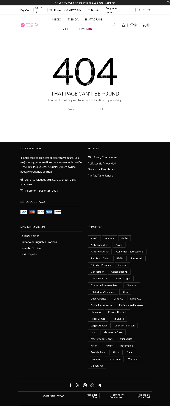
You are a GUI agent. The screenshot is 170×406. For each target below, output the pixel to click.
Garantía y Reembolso (101, 169)
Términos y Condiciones (102, 157)
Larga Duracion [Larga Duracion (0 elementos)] (99, 325)
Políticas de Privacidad (102, 163)
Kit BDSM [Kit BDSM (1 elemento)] (118, 318)
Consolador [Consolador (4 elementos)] (97, 271)
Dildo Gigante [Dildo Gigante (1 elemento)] (98, 298)
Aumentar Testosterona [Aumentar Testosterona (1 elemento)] (129, 251)
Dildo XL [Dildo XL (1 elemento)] (118, 298)
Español (24, 10)
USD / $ (38, 10)
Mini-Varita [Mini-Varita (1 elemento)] (126, 338)
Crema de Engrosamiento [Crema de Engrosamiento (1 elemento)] (105, 285)
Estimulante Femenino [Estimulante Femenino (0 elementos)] (131, 305)
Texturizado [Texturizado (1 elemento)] (114, 358)
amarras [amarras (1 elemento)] (109, 238)
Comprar (110, 2)
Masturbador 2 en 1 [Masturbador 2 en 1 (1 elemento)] (102, 338)
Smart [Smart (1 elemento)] (130, 352)
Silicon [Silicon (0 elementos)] (116, 352)
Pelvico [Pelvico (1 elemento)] (109, 345)
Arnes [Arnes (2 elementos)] (119, 244)
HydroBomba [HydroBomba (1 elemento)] (98, 318)
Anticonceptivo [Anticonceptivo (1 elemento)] (99, 244)
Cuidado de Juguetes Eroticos (38, 241)
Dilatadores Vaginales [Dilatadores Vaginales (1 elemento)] (103, 291)
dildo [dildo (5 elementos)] (125, 291)
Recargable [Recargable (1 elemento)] (126, 345)
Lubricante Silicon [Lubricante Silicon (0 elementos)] (125, 325)
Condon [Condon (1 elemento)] (122, 264)
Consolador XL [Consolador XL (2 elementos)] (119, 271)
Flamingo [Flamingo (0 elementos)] (96, 312)
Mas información (32, 226)
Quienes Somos (29, 235)
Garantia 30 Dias (30, 248)
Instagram (93, 19)
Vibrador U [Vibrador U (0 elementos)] (97, 365)
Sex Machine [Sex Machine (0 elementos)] (98, 352)
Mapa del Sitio (92, 395)
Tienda (73, 19)
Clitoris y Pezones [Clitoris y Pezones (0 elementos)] (101, 264)
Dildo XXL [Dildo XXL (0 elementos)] (135, 298)
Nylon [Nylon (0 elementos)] (94, 345)
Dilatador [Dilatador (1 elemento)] (132, 285)
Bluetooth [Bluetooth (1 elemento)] (137, 258)
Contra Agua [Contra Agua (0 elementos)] (123, 278)
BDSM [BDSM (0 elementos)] (120, 258)
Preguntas (111, 8)
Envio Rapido (28, 254)
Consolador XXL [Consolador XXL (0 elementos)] (100, 278)
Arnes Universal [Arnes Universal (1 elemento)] (100, 251)
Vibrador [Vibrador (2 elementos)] (133, 358)
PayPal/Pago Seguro (100, 175)
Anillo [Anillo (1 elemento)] (124, 238)
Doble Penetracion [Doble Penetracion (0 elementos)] (101, 305)
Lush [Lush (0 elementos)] (93, 332)
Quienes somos (30, 148)
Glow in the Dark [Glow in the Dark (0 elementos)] (117, 312)
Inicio (56, 19)
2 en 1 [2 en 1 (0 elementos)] (94, 238)
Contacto (111, 11)
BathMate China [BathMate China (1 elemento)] (100, 258)
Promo (84, 29)
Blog (65, 29)
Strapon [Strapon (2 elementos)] (95, 358)
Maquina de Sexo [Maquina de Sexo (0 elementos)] (113, 332)
